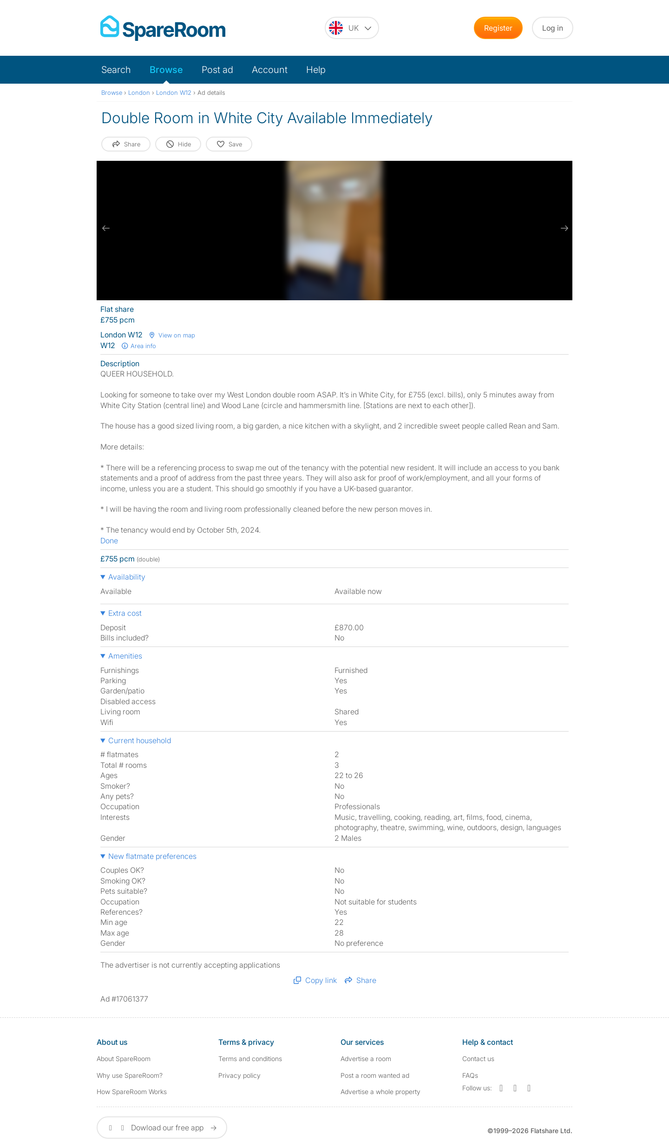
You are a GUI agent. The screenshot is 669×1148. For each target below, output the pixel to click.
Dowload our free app (162, 1127)
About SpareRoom (124, 1058)
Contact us (478, 1058)
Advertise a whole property (380, 1091)
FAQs (470, 1075)
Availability (126, 576)
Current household (139, 740)
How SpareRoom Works (132, 1091)
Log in (552, 28)
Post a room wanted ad (375, 1075)
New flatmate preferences (152, 856)
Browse (166, 69)
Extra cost (125, 613)
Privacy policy (239, 1075)
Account (270, 69)
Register (498, 28)
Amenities (125, 655)
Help (316, 69)
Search (116, 69)
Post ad (217, 69)
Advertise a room (366, 1058)
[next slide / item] (563, 228)
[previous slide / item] (106, 228)
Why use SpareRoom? (130, 1075)
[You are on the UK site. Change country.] (352, 28)
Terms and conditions (250, 1058)
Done (109, 540)
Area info (138, 346)
